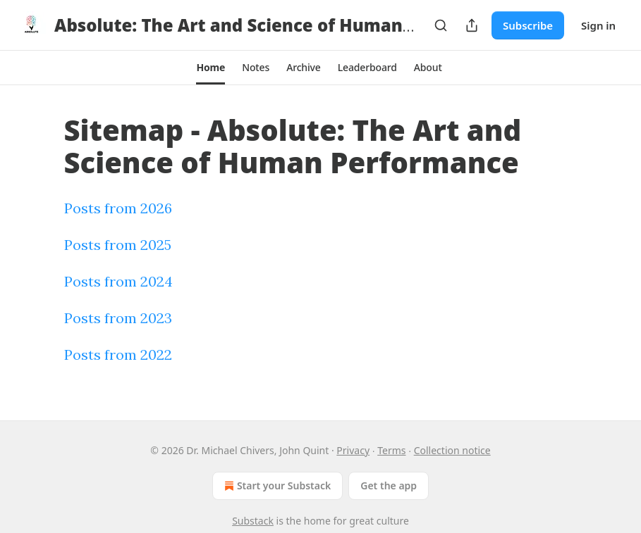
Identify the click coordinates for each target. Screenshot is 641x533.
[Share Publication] (472, 25)
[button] (210, 67)
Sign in (598, 25)
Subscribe (528, 25)
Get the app (388, 485)
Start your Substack (276, 486)
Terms (391, 450)
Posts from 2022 (118, 354)
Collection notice (452, 450)
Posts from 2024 (118, 281)
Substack (253, 520)
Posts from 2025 (117, 244)
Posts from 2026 (118, 208)
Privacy (353, 450)
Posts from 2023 (118, 318)
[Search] (441, 25)
